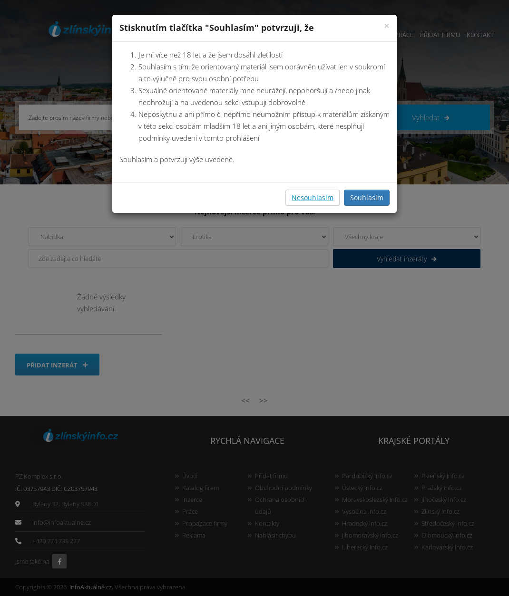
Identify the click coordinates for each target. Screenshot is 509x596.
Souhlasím (366, 197)
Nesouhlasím (312, 197)
